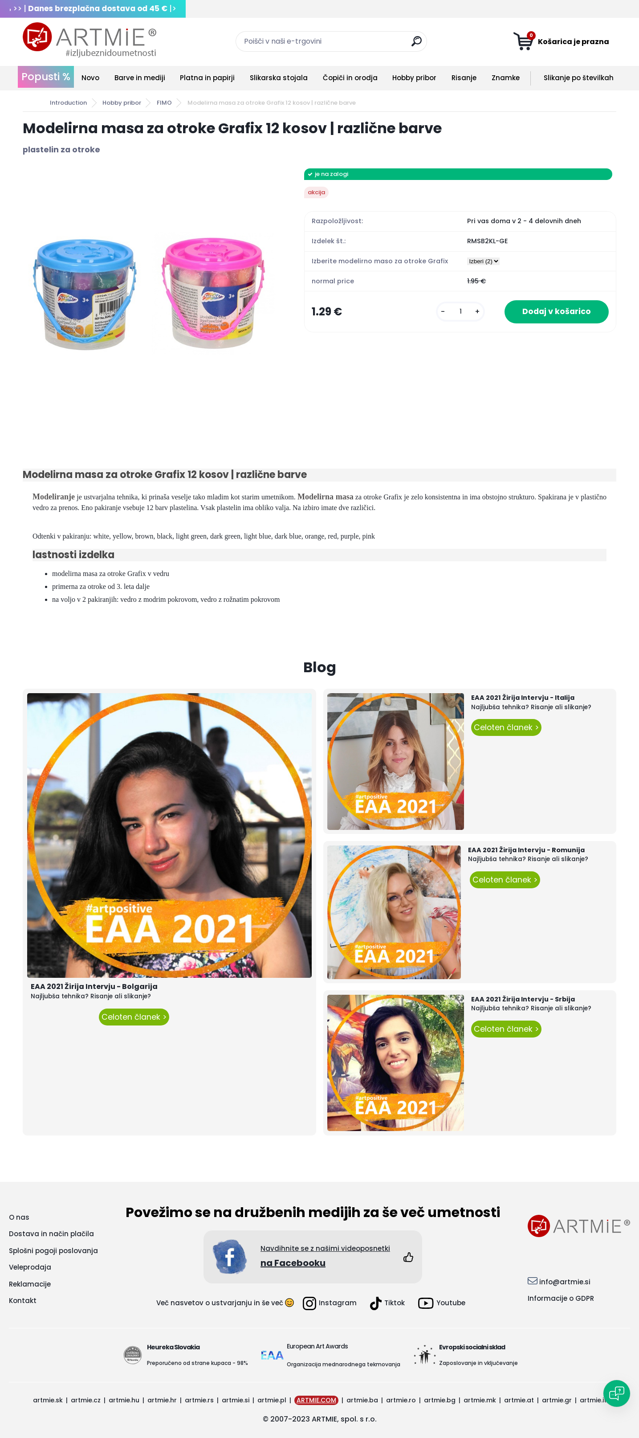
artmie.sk (48, 1400)
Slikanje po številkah (579, 77)
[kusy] (460, 312)
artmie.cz (86, 1400)
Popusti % (45, 76)
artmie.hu (124, 1400)
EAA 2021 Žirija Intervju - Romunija (526, 850)
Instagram (330, 1303)
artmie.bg (440, 1400)
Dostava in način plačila (51, 1233)
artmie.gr (557, 1400)
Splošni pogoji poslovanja (53, 1250)
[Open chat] (616, 1393)
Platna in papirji (207, 77)
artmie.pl (271, 1400)
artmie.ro (401, 1400)
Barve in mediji (139, 77)
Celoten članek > (134, 1017)
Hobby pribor (414, 77)
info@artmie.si (564, 1282)
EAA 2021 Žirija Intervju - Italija (522, 697)
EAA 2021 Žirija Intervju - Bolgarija (94, 986)
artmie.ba (362, 1400)
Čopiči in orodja (350, 77)
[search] (416, 44)
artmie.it (593, 1400)
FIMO (164, 102)
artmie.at (519, 1400)
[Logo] (89, 40)
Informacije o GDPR (561, 1298)
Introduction (68, 102)
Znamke (506, 77)
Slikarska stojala (279, 77)
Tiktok (387, 1303)
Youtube (441, 1303)
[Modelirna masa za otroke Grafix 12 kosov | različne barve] (149, 294)
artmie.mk (480, 1400)
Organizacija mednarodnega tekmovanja (343, 1364)
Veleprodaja (30, 1267)
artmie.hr (162, 1400)
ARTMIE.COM (316, 1400)
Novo (90, 77)
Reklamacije (30, 1284)
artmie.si (235, 1400)
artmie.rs (199, 1400)
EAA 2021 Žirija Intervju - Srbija (523, 999)
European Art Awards (317, 1346)
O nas (19, 1217)
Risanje (464, 77)
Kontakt (23, 1300)
